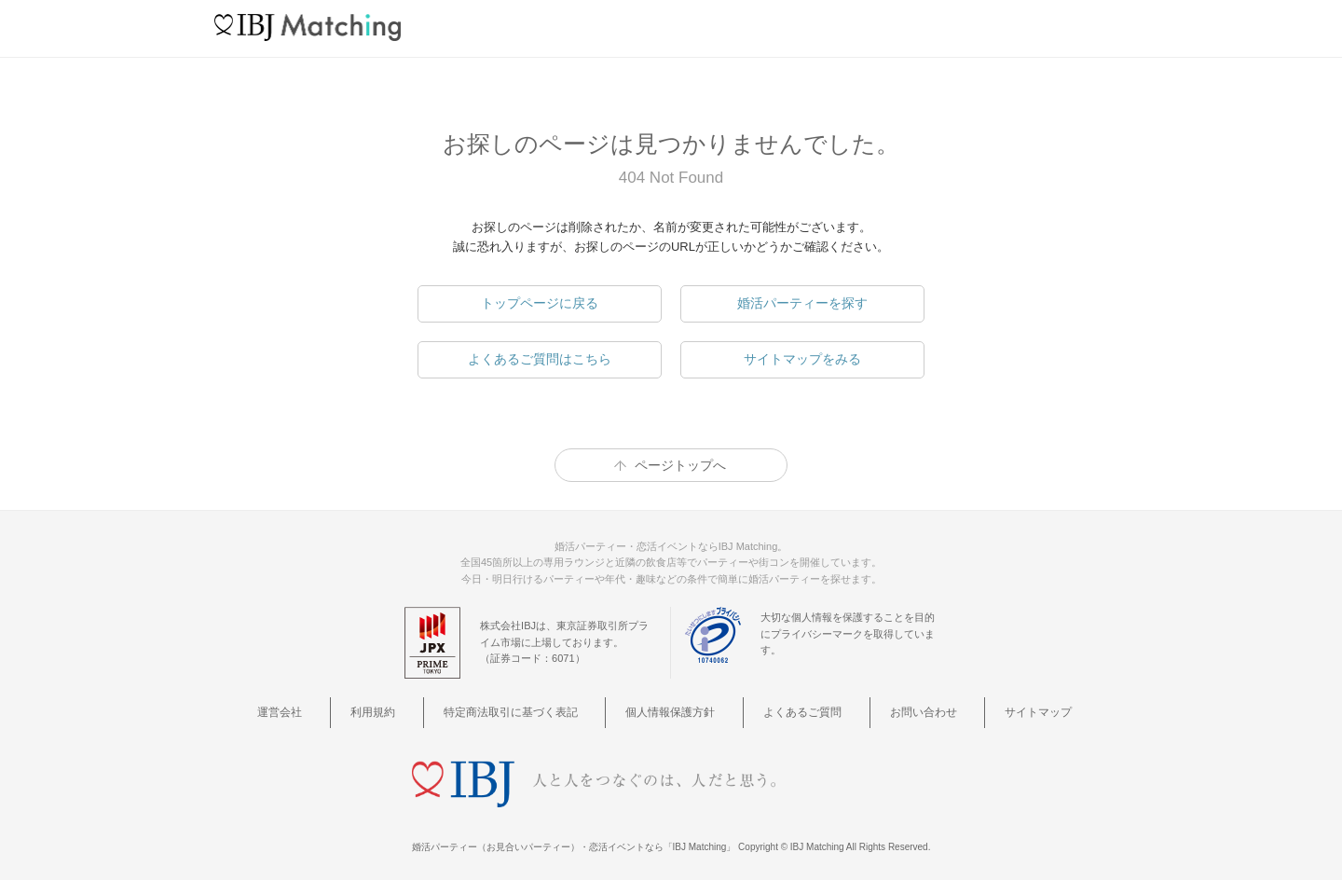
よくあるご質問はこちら (539, 358)
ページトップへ (680, 465)
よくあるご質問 (791, 710)
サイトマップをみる (802, 358)
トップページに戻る (539, 303)
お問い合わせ (893, 710)
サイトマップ (990, 710)
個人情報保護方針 (677, 710)
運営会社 (339, 710)
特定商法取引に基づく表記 (532, 710)
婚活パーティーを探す (802, 303)
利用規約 (412, 710)
